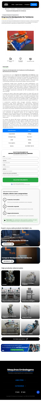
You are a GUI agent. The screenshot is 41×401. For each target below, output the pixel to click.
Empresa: (4, 169)
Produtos (27, 4)
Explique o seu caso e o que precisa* (10, 173)
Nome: (4, 156)
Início (13, 4)
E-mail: (4, 164)
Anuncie (34, 4)
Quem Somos (19, 4)
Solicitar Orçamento (20, 180)
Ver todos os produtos (20, 339)
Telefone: (4, 160)
